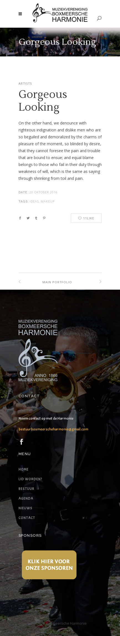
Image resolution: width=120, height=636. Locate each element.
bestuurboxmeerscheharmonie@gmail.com (53, 429)
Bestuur (26, 489)
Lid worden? (30, 479)
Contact (27, 518)
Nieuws (25, 508)
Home (24, 469)
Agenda (26, 498)
